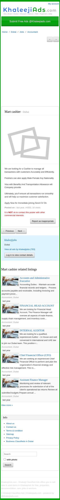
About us (10, 423)
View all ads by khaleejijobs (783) (19, 249)
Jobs (22, 32)
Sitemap (10, 434)
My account (53, 4)
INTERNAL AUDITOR (32, 330)
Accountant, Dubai (10, 297)
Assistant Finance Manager (34, 380)
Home (5, 32)
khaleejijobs (10, 240)
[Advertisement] (30, 75)
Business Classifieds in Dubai (20, 441)
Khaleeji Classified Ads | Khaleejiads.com (22, 493)
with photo (10, 459)
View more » (7, 405)
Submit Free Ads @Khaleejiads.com (29, 21)
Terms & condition (14, 430)
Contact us (11, 427)
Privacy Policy (12, 438)
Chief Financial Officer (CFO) (35, 355)
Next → (21, 231)
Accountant (32, 32)
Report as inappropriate (43, 221)
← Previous (8, 231)
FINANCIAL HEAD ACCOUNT (37, 305)
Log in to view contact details (19, 255)
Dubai (13, 32)
